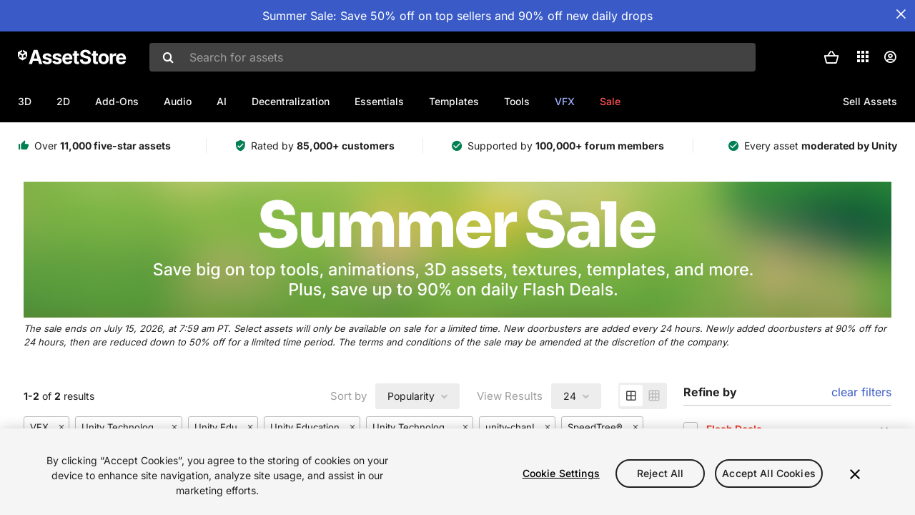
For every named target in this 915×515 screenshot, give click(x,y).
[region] (457, 471)
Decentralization (291, 101)
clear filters (861, 392)
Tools (517, 101)
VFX (565, 101)
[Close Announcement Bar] (901, 14)
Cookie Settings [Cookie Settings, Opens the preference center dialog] (561, 473)
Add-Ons (117, 101)
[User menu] (890, 57)
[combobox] (452, 57)
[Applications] (862, 56)
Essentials (379, 101)
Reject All (660, 473)
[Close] (855, 474)
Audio (178, 101)
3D (24, 101)
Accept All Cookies (769, 473)
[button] (831, 57)
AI (222, 101)
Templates (454, 101)
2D (63, 101)
